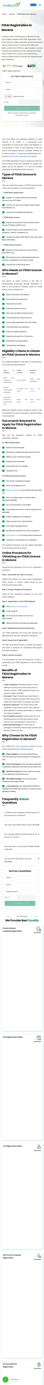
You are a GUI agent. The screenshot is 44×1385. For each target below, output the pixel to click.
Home (5, 14)
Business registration (13, 490)
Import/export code (13, 535)
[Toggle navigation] (40, 5)
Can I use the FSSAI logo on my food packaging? (21, 860)
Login (33, 5)
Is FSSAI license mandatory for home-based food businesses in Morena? (21, 813)
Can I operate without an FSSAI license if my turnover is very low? (21, 835)
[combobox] (8, 96)
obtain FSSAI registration (18, 156)
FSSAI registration (22, 746)
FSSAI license (27, 567)
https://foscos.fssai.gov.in (19, 606)
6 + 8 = (6, 102)
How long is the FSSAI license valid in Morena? (21, 824)
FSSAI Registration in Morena (26, 14)
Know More (37, 932)
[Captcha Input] (29, 102)
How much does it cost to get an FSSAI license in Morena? (21, 847)
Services (12, 14)
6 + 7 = (7, 897)
